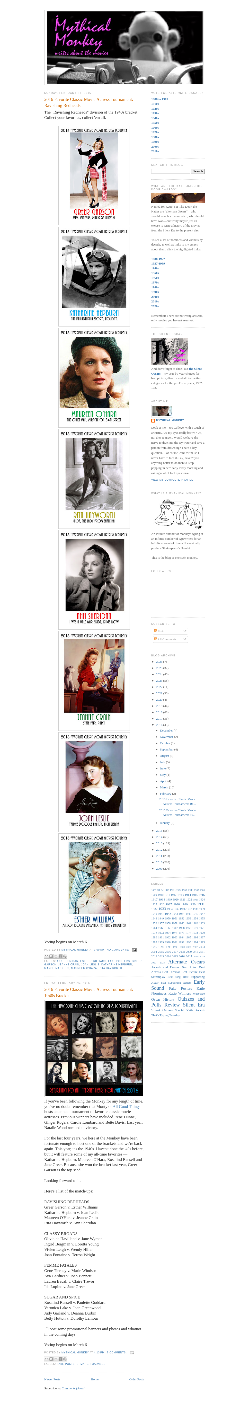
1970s (155, 132)
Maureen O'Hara (84, 968)
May (163, 775)
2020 (159, 699)
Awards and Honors (165, 967)
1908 (202, 890)
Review (172, 1004)
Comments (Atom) (74, 1388)
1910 (160, 895)
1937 (189, 909)
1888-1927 (158, 259)
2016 (159, 725)
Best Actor (189, 967)
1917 (154, 899)
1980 (154, 937)
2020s (155, 306)
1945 (188, 914)
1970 (195, 928)
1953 (188, 918)
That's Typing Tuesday (165, 1015)
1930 (192, 904)
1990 (167, 942)
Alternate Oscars (186, 961)
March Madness (56, 968)
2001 (188, 947)
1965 (161, 928)
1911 (167, 895)
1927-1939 (158, 263)
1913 (180, 895)
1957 (161, 923)
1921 (182, 899)
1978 (195, 933)
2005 (161, 951)
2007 (175, 951)
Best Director (171, 972)
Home (95, 1379)
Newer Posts (52, 1379)
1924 (202, 899)
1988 (154, 942)
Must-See (199, 993)
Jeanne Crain (68, 964)
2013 (159, 843)
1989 (161, 942)
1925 (154, 904)
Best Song (174, 977)
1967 (175, 928)
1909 (154, 895)
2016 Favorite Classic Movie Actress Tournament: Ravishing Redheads (88, 102)
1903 (172, 890)
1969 (188, 928)
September (167, 749)
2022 (159, 687)
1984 (181, 937)
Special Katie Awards (190, 1010)
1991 (174, 942)
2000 (182, 947)
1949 (161, 918)
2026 (159, 661)
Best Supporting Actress (176, 982)
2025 (159, 668)
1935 (176, 909)
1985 (188, 937)
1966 (168, 928)
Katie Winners (179, 993)
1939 (202, 909)
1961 (188, 923)
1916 (201, 895)
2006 (168, 951)
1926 (161, 904)
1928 (176, 904)
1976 (181, 933)
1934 (170, 909)
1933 (162, 909)
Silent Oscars (162, 1010)
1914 (188, 895)
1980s (155, 137)
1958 (167, 923)
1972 (154, 933)
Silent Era (194, 1004)
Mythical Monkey (170, 420)
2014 (159, 837)
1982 (167, 937)
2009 (159, 868)
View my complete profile (172, 479)
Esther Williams (93, 961)
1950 (167, 918)
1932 (154, 909)
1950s (155, 122)
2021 (159, 693)
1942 (168, 914)
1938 (195, 909)
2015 (159, 830)
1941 (161, 914)
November (167, 737)
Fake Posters (119, 961)
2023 (159, 680)
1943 (175, 914)
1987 (202, 937)
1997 (161, 947)
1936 (182, 909)
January (165, 823)
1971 (202, 928)
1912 (173, 895)
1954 (195, 918)
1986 (195, 937)
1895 (159, 890)
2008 (182, 951)
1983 (174, 937)
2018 (159, 712)
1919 (169, 899)
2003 (202, 947)
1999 (175, 947)
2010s (155, 151)
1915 (194, 895)
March (164, 787)
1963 (202, 923)
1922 (189, 899)
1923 (195, 899)
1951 (174, 918)
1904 (178, 890)
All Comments (165, 639)
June (163, 768)
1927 (169, 904)
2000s (155, 146)
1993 (188, 942)
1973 (161, 933)
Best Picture (189, 972)
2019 (159, 706)
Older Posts (136, 1379)
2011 (159, 856)
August (165, 756)
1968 (182, 928)
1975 (174, 933)
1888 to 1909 (159, 99)
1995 (202, 942)
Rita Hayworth (110, 968)
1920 (175, 899)
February (166, 793)
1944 (182, 914)
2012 (159, 849)
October (165, 743)
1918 (162, 899)
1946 (195, 914)
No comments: (118, 949)
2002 (195, 947)
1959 (174, 923)
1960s (155, 127)
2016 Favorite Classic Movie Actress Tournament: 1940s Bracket (88, 992)
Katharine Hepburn (116, 964)
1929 (184, 904)
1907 (196, 890)
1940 (154, 914)
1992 (181, 942)
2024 (159, 674)
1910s (155, 104)
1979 (202, 933)
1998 (168, 947)
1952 (181, 918)
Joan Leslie (90, 964)
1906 (190, 890)
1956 (154, 923)
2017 (159, 718)
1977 (188, 933)
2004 (154, 951)
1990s (155, 141)
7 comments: (117, 1352)
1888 (153, 890)
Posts (159, 631)
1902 (166, 890)
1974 (167, 933)
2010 (159, 862)
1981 (161, 937)
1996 (154, 947)
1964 (154, 928)
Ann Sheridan (67, 961)
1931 (201, 904)
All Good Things (126, 1106)
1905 (184, 890)
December (167, 730)
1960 (181, 923)
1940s (155, 118)
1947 (202, 914)
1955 (202, 918)
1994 (195, 942)
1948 (154, 918)
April (164, 781)
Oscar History (163, 999)
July (163, 762)
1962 (195, 923)
